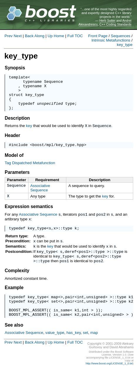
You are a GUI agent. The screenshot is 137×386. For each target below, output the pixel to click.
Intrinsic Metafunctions (111, 40)
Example (14, 299)
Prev (8, 36)
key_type (124, 44)
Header (12, 142)
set (54, 314)
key (29, 133)
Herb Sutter (107, 20)
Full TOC (75, 36)
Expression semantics (29, 214)
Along (39, 36)
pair (70, 309)
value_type (54, 348)
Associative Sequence (40, 195)
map (54, 309)
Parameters (17, 179)
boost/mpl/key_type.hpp (58, 152)
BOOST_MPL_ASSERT (27, 325)
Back (29, 36)
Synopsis (15, 67)
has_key (73, 348)
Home (59, 36)
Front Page (98, 36)
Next (17, 36)
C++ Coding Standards (115, 24)
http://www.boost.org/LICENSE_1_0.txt (109, 379)
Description (17, 125)
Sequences (121, 36)
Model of (14, 162)
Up (50, 36)
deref (71, 262)
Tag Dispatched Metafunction (30, 170)
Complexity (17, 282)
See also (14, 341)
